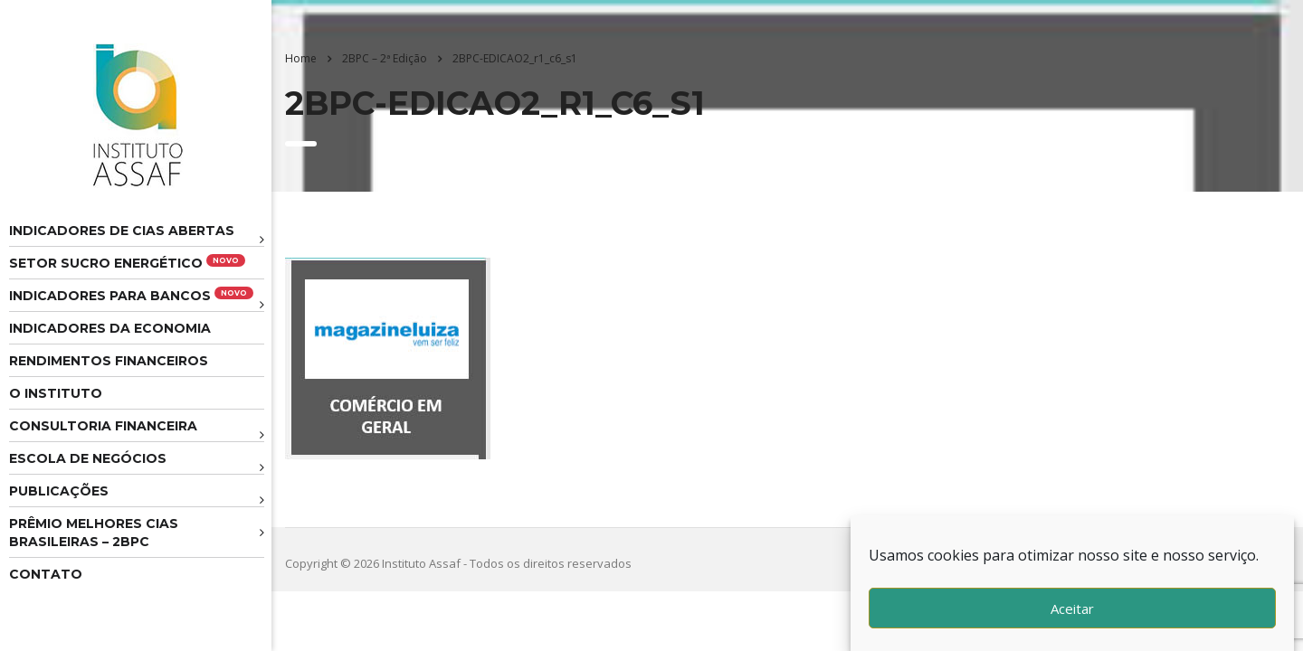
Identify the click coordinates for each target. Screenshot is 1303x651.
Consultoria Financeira (103, 426)
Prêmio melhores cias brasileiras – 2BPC (93, 532)
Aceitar (1072, 608)
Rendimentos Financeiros (108, 361)
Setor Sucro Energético (127, 262)
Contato (45, 574)
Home (301, 58)
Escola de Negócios (87, 458)
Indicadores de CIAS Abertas (121, 230)
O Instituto (55, 393)
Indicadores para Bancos (131, 295)
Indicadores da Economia (110, 328)
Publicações (59, 491)
